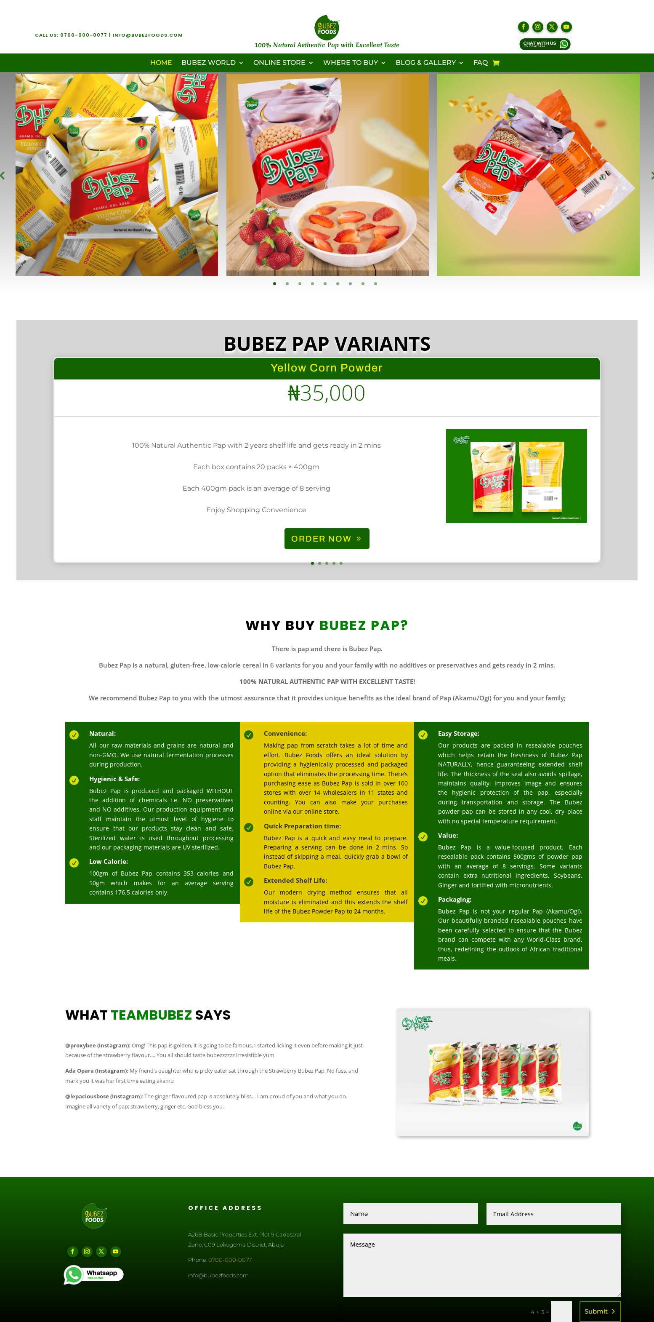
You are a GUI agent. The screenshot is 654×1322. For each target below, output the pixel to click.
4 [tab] (312, 283)
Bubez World (208, 63)
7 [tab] (350, 283)
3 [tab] (299, 283)
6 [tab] (337, 283)
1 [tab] (274, 283)
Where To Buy (350, 63)
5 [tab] (325, 283)
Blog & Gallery (426, 63)
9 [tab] (375, 283)
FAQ (480, 63)
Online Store (279, 63)
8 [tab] (363, 283)
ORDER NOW (321, 555)
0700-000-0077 (83, 35)
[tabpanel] (116, 175)
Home (161, 63)
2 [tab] (287, 283)
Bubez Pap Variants (327, 360)
